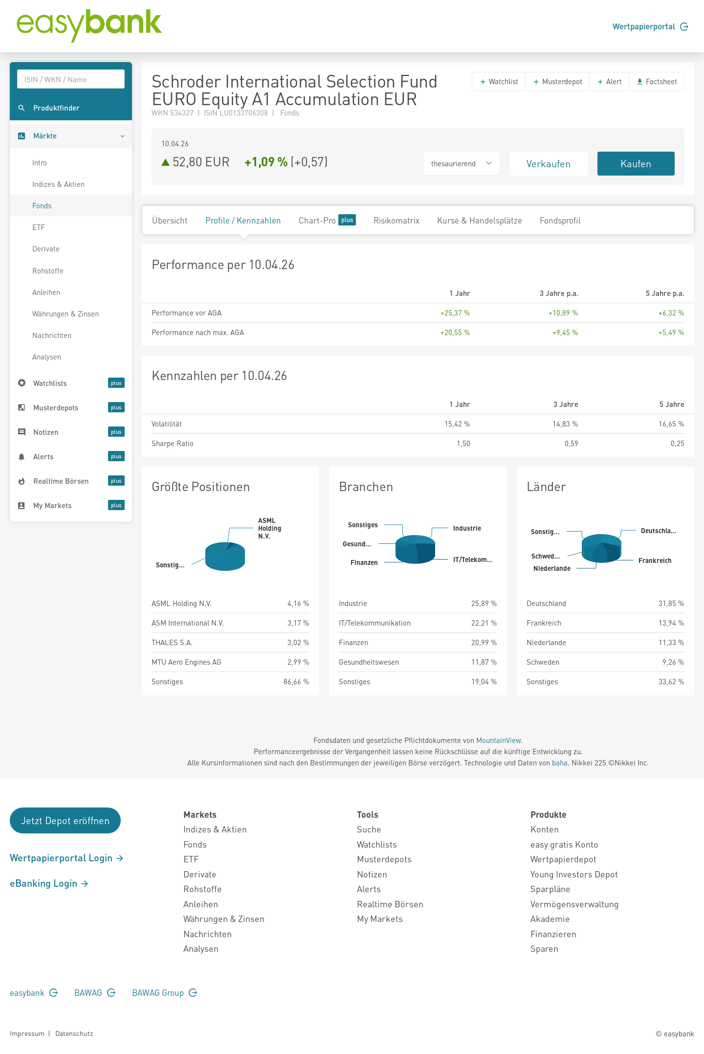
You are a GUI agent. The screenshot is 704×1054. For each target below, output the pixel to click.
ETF (38, 227)
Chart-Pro (327, 219)
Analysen (46, 356)
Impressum (27, 1033)
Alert (609, 81)
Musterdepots (384, 858)
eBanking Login (49, 882)
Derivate (46, 248)
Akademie (550, 918)
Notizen (372, 873)
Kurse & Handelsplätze (479, 220)
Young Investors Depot (574, 873)
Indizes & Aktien (58, 184)
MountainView (498, 740)
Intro (39, 162)
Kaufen (635, 163)
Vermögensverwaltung (574, 903)
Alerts (369, 888)
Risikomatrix (396, 220)
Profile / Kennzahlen (243, 220)
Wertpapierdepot (563, 858)
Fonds (41, 205)
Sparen (544, 948)
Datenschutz (74, 1033)
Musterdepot (557, 81)
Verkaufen (549, 163)
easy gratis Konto (564, 844)
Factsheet (656, 81)
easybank (34, 992)
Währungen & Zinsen (65, 313)
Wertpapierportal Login (67, 857)
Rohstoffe (48, 270)
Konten (544, 828)
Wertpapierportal (650, 26)
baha (560, 762)
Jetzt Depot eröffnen (65, 820)
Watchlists (377, 844)
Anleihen (46, 292)
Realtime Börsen (390, 903)
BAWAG (94, 992)
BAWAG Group (164, 992)
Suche (369, 828)
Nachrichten (51, 335)
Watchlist (498, 81)
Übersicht (170, 220)
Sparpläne (550, 888)
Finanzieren (553, 933)
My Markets (380, 918)
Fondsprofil (560, 220)
